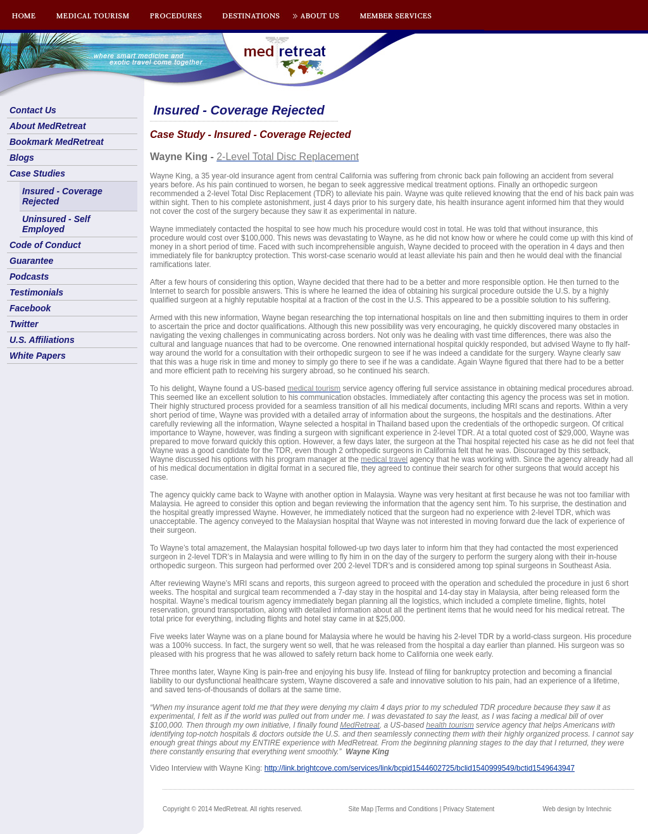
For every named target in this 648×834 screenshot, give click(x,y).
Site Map (361, 809)
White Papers (37, 356)
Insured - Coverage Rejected (62, 196)
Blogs (21, 157)
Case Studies (37, 173)
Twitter (23, 324)
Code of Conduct (45, 245)
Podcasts (29, 276)
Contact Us (32, 110)
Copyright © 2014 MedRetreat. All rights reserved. (232, 809)
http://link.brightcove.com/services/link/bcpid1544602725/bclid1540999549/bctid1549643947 (420, 768)
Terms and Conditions (407, 809)
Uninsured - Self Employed (56, 224)
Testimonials (36, 292)
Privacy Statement (468, 809)
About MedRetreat (47, 126)
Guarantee (31, 261)
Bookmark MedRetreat (56, 142)
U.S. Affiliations (42, 340)
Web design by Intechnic (576, 809)
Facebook (30, 308)
